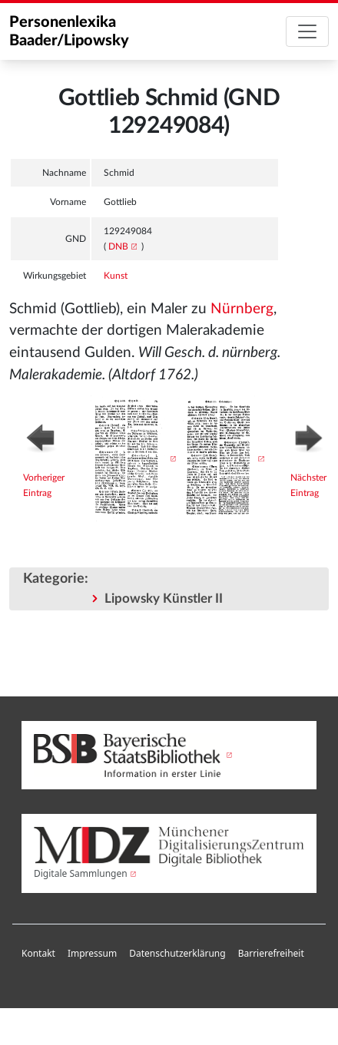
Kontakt (38, 953)
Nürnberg (241, 309)
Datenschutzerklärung (177, 953)
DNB (118, 246)
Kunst (116, 275)
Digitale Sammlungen (81, 873)
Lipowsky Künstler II (163, 598)
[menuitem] (38, 954)
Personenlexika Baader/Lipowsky (69, 31)
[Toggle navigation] (307, 31)
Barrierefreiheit (271, 953)
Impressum (92, 953)
